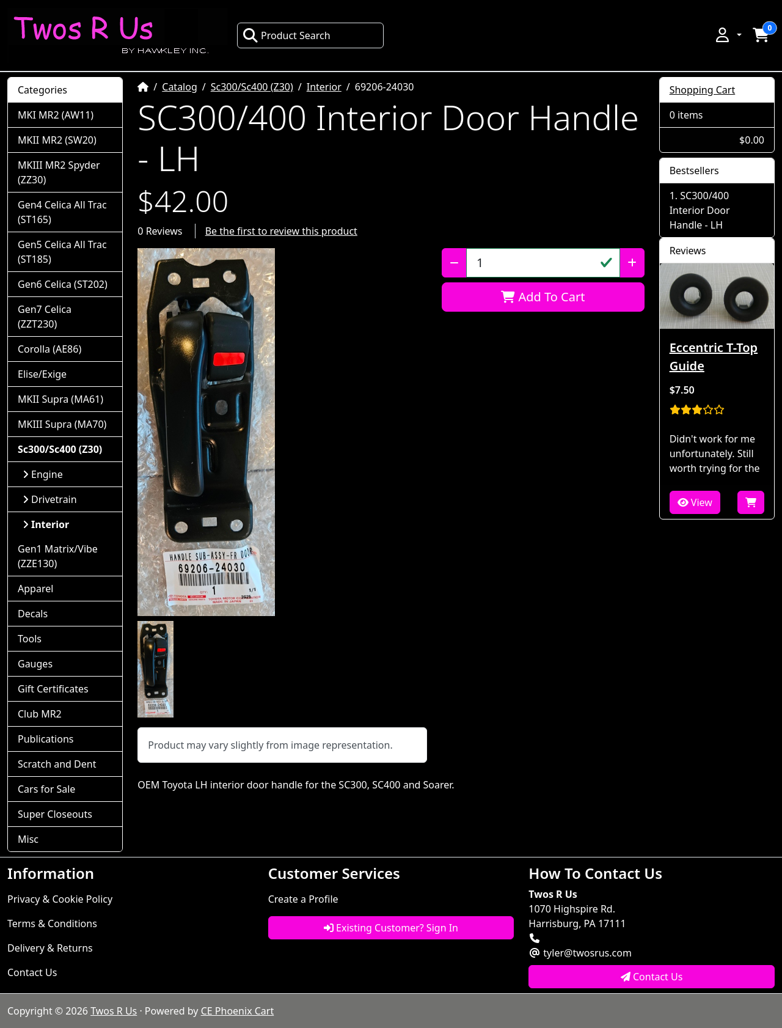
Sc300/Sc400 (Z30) (252, 87)
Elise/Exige (42, 374)
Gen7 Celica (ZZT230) (44, 317)
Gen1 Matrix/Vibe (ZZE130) (58, 556)
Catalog (179, 87)
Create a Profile (303, 899)
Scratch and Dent (57, 764)
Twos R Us (113, 1011)
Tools (30, 638)
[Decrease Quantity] (454, 262)
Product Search (287, 35)
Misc (28, 839)
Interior (324, 87)
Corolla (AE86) (49, 349)
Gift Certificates (53, 689)
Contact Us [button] (652, 976)
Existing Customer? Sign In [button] (391, 927)
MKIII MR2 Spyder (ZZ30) (59, 172)
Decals (33, 613)
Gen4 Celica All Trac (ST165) (62, 212)
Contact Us (32, 972)
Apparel (35, 588)
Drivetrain (50, 499)
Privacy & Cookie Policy (59, 899)
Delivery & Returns (50, 948)
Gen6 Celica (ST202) (63, 284)
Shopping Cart (703, 90)
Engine (43, 474)
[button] (728, 35)
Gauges (35, 663)
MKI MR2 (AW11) (55, 115)
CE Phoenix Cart (237, 1011)
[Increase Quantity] (632, 262)
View (695, 502)
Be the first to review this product (281, 231)
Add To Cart (543, 296)
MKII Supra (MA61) (60, 399)
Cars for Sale (46, 789)
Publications (45, 739)
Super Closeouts (55, 814)
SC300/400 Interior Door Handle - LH (700, 210)
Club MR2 (40, 714)
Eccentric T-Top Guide (714, 356)
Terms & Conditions (52, 923)
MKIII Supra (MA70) (62, 424)
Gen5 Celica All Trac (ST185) (62, 252)
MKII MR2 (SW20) (57, 140)
